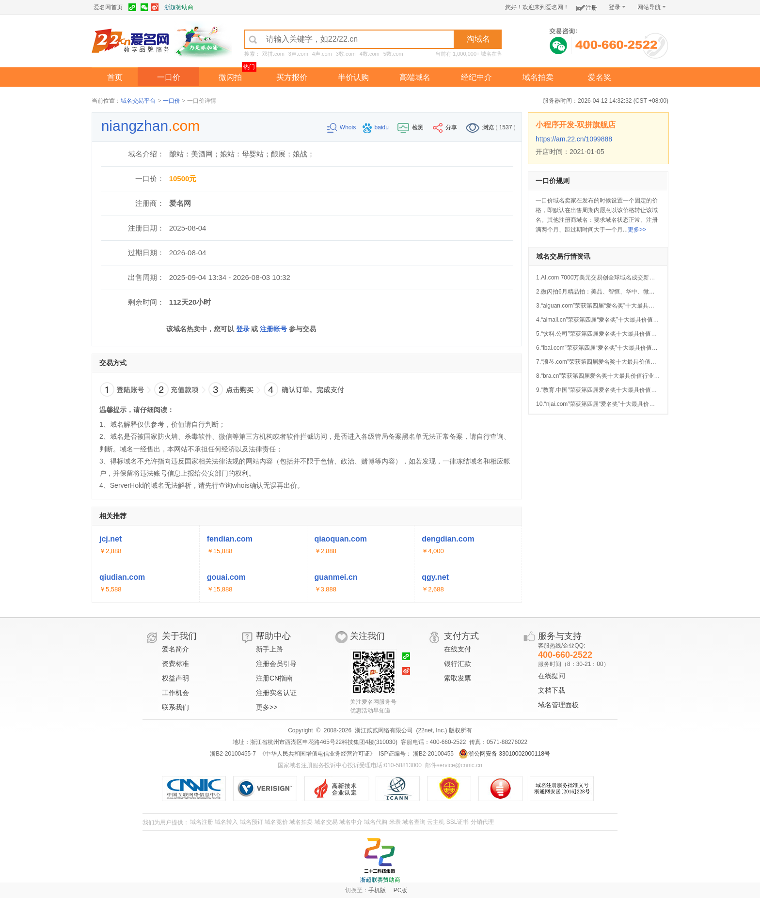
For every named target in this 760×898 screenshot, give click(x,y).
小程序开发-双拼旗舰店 (576, 125)
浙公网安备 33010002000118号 (504, 754)
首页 (115, 77)
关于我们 (179, 636)
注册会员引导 (276, 663)
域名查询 (414, 822)
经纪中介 (476, 77)
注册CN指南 (274, 678)
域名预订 (251, 822)
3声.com (298, 54)
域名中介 (351, 822)
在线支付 (457, 649)
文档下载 (551, 690)
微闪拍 (230, 77)
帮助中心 (273, 636)
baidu (377, 127)
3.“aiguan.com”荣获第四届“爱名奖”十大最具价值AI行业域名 (612, 305)
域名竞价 (276, 822)
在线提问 (551, 676)
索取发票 (457, 678)
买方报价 (291, 77)
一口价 (168, 77)
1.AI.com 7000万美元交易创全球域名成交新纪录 (598, 277)
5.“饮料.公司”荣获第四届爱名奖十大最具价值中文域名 (605, 333)
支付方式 (461, 636)
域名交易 (326, 822)
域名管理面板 (558, 705)
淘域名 (478, 39)
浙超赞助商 (178, 7)
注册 (586, 6)
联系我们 (175, 707)
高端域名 (414, 77)
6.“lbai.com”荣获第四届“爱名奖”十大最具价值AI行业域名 (608, 347)
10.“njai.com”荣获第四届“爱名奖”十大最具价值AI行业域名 (610, 404)
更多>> (637, 229)
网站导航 (651, 7)
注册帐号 (273, 329)
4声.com (322, 54)
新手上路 (269, 649)
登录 (617, 7)
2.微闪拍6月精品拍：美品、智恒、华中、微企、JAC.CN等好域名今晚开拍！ (635, 291)
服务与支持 (560, 636)
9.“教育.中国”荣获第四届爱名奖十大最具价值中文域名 (605, 390)
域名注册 (201, 822)
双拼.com (273, 54)
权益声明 (175, 678)
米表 (395, 822)
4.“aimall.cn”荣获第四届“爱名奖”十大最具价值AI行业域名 (609, 319)
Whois (342, 127)
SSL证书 (457, 822)
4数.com (370, 54)
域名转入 (226, 822)
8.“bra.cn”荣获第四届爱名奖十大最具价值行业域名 (600, 375)
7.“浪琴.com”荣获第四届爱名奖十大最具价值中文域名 (605, 361)
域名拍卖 (538, 77)
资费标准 (175, 663)
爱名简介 (175, 649)
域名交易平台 (138, 100)
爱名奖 (599, 77)
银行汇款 (457, 663)
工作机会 (175, 693)
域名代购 (375, 822)
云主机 (435, 822)
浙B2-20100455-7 (233, 753)
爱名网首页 (108, 7)
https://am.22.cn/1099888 (574, 139)
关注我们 (367, 636)
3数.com (346, 54)
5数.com (393, 54)
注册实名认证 (276, 693)
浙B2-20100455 (433, 753)
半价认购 (353, 77)
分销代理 (482, 822)
